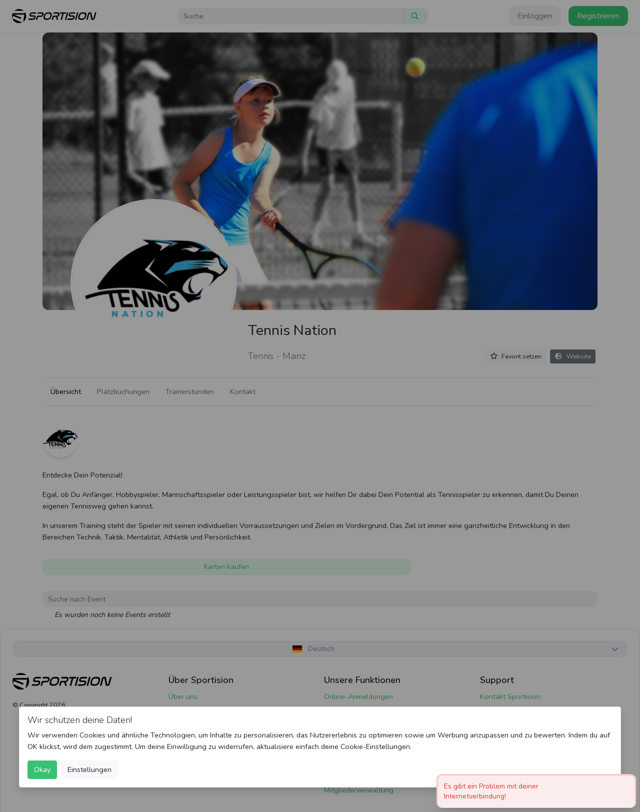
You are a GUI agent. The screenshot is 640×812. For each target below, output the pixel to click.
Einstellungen (90, 769)
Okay (42, 769)
